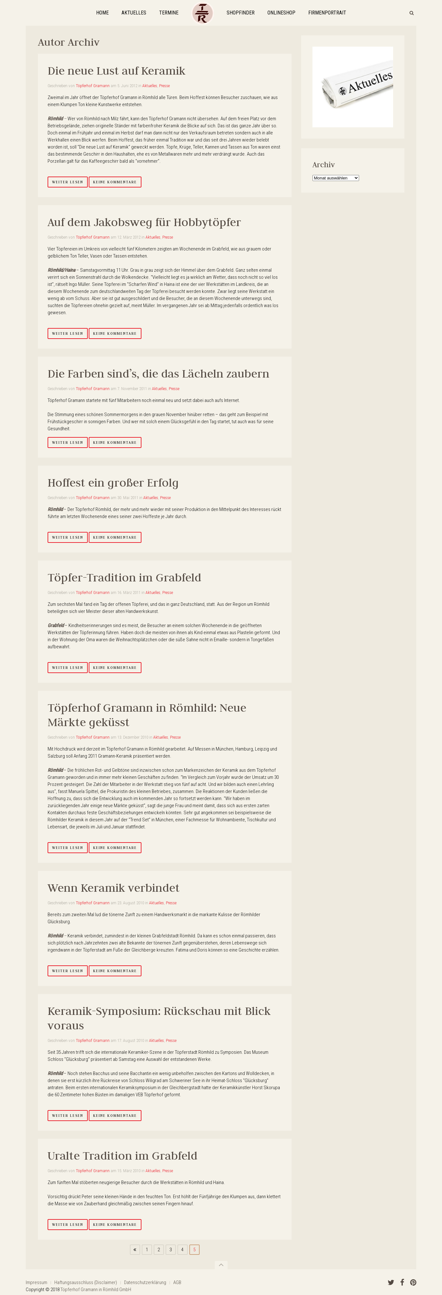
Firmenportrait (327, 13)
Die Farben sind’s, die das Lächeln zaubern (158, 373)
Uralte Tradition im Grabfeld (122, 1155)
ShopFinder (241, 13)
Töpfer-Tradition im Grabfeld (124, 577)
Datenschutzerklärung (145, 1282)
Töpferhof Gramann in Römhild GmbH (95, 1289)
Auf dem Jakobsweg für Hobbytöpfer (144, 222)
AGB (177, 1282)
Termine (168, 13)
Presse (164, 85)
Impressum (36, 1282)
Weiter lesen (67, 182)
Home (102, 13)
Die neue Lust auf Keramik (116, 70)
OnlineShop (281, 13)
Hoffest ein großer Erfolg (113, 482)
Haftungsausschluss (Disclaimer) (85, 1282)
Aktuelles (134, 13)
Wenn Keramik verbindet (114, 887)
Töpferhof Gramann (93, 85)
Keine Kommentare (115, 182)
